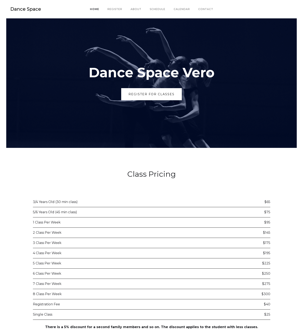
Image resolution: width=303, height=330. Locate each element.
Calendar (182, 9)
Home (94, 9)
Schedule (157, 9)
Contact (205, 9)
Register (114, 9)
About (136, 9)
